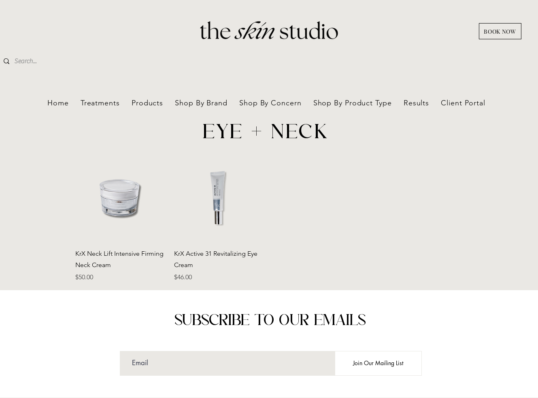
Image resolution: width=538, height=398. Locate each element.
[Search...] (59, 61)
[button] (201, 102)
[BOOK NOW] (500, 31)
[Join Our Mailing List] (378, 363)
